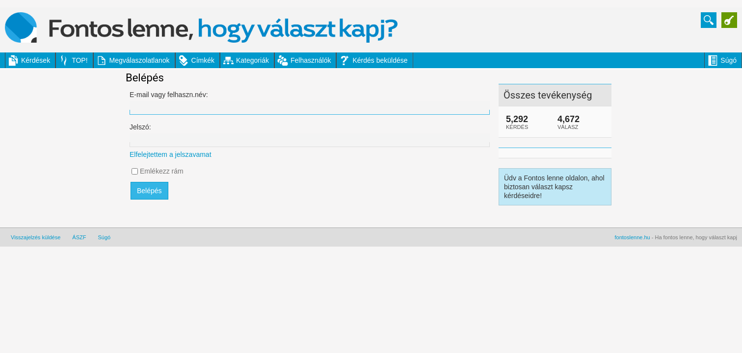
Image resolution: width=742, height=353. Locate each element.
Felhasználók (311, 60)
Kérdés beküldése (379, 60)
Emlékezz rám (162, 171)
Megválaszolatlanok (139, 60)
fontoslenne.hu (632, 237)
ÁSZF (79, 237)
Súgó (728, 60)
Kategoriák (252, 60)
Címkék (202, 60)
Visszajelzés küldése (35, 237)
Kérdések (35, 60)
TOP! (79, 60)
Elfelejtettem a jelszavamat (171, 154)
